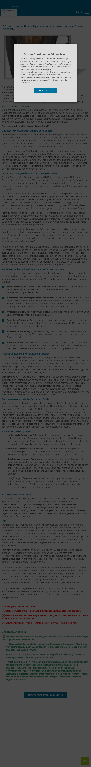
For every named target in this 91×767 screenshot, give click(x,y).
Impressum (55, 75)
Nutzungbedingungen (34, 75)
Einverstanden (45, 90)
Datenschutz (64, 72)
